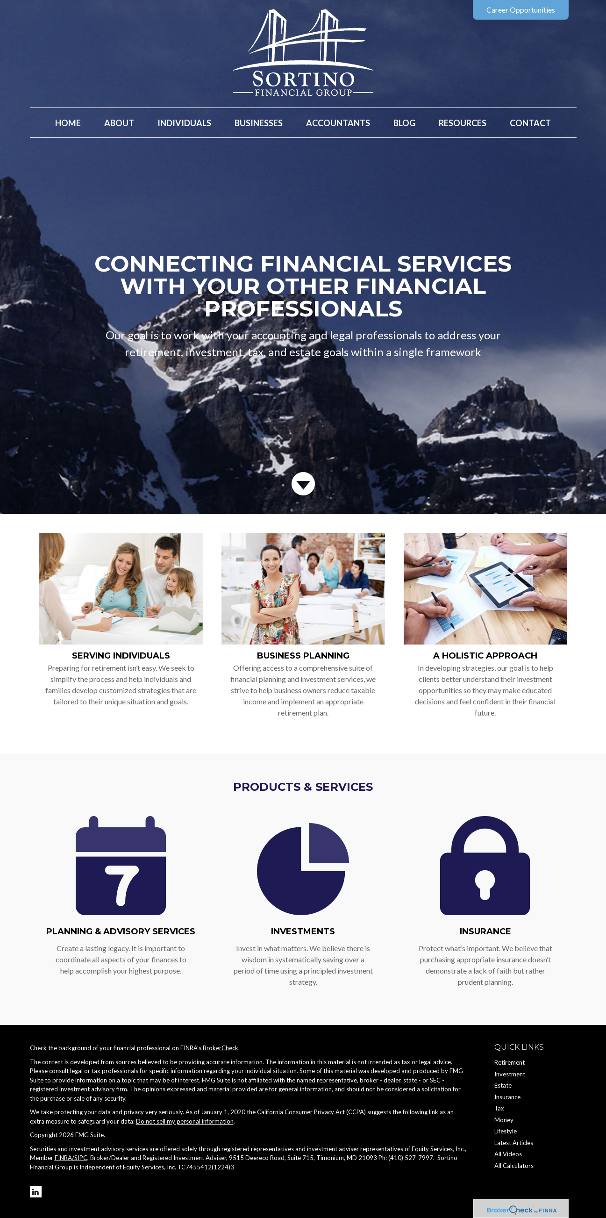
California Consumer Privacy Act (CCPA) (311, 1112)
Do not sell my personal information (185, 1121)
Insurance (485, 931)
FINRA (63, 1157)
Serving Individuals (121, 656)
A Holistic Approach (485, 656)
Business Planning (303, 656)
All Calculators (514, 1165)
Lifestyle (505, 1131)
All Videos (508, 1154)
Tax (499, 1108)
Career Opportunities (520, 9)
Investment (509, 1074)
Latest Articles (513, 1142)
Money (503, 1120)
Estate (503, 1085)
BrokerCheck (220, 1048)
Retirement (509, 1062)
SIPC (80, 1157)
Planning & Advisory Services (120, 931)
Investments (303, 931)
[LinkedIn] (36, 1191)
